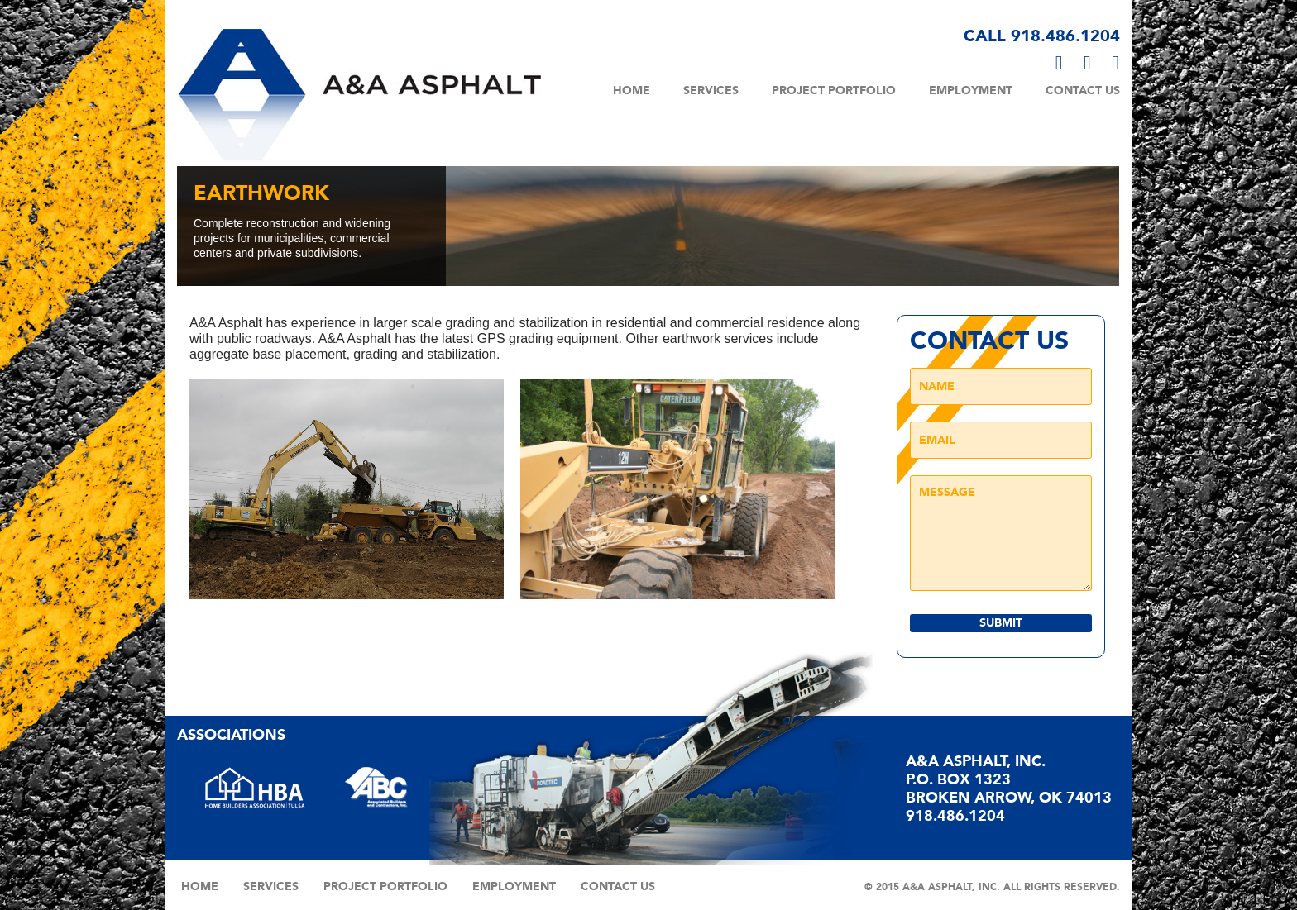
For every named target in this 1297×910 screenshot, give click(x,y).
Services (711, 90)
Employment (970, 90)
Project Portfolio (834, 90)
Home (631, 90)
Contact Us (1083, 90)
